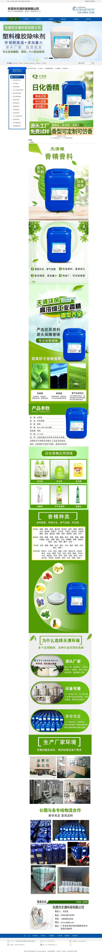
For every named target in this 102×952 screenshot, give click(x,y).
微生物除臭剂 (17, 122)
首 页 (13, 19)
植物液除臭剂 (17, 126)
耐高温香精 (15, 63)
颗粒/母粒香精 (17, 93)
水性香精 (20, 63)
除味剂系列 (16, 99)
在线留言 (76, 19)
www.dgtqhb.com (82, 941)
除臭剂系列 (16, 119)
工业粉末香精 (26, 63)
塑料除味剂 (38, 63)
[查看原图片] (60, 136)
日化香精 (15, 83)
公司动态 (59, 935)
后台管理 (70, 951)
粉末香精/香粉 (17, 96)
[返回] (64, 136)
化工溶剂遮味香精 (18, 90)
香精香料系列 (17, 80)
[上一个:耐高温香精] (54, 138)
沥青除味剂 (16, 109)
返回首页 (87, 1)
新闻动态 (63, 19)
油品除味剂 (16, 113)
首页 (35, 68)
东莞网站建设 (51, 951)
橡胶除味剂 (32, 63)
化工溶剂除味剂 (17, 116)
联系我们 (92, 1)
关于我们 (26, 19)
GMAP (64, 951)
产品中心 (38, 19)
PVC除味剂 (43, 63)
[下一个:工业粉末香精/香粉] (66, 138)
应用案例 (51, 19)
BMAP (58, 951)
